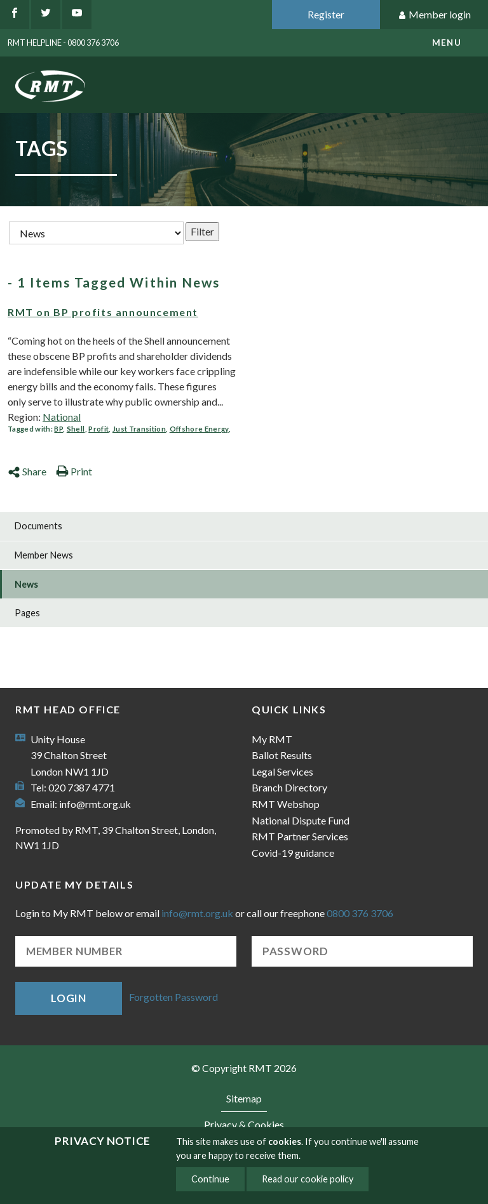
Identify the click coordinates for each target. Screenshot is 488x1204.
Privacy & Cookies (244, 1124)
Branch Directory (289, 787)
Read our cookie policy (307, 1179)
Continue (210, 1179)
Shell (76, 429)
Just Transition (139, 429)
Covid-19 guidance (293, 853)
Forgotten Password (173, 997)
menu (446, 42)
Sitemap (244, 1098)
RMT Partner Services (300, 836)
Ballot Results (282, 755)
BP (58, 429)
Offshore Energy (199, 429)
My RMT (272, 739)
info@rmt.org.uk (95, 804)
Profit (98, 429)
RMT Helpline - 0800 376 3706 (63, 42)
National (62, 417)
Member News (44, 555)
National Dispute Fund (300, 820)
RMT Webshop (286, 804)
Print (74, 471)
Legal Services (282, 771)
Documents (38, 525)
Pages (27, 612)
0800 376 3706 (360, 913)
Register (326, 14)
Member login (434, 15)
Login (68, 998)
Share (27, 471)
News (26, 584)
